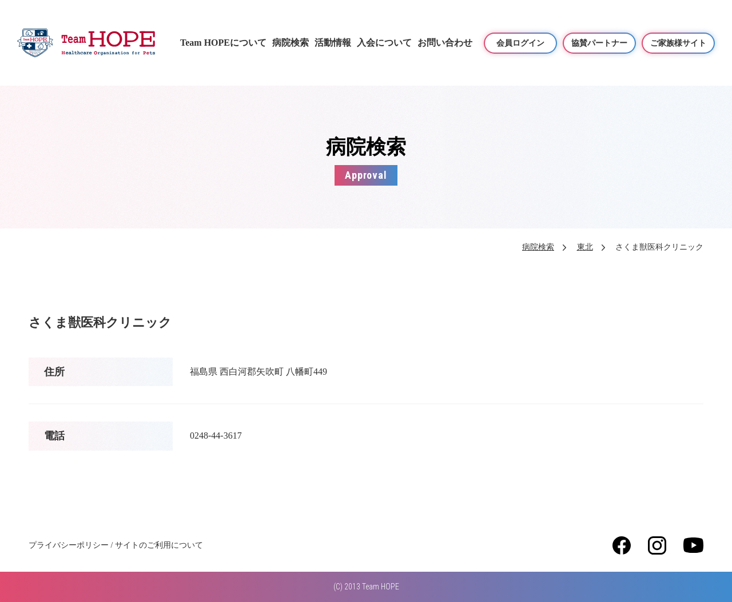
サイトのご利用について (159, 545)
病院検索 (290, 42)
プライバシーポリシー (69, 545)
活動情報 (333, 42)
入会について (384, 42)
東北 (585, 247)
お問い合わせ (444, 42)
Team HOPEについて (223, 42)
